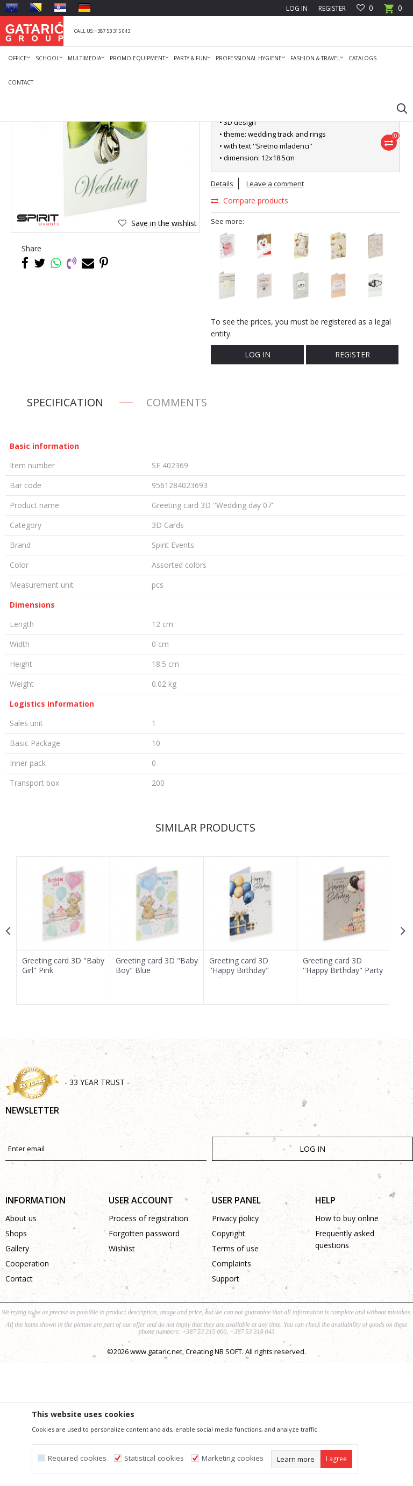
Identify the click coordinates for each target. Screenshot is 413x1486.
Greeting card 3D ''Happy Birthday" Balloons (238, 1093)
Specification (65, 525)
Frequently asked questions (344, 1362)
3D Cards (183, 128)
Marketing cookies (233, 1458)
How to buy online (347, 1341)
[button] (397, 108)
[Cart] (393, 11)
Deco (99, 128)
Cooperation (27, 1387)
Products (70, 128)
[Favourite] (365, 8)
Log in (257, 481)
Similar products (205, 950)
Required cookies (77, 1458)
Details (222, 310)
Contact (19, 1402)
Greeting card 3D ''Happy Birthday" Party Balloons (341, 1093)
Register (332, 8)
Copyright (228, 1356)
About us (21, 1341)
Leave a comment (275, 310)
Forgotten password (144, 1356)
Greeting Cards (138, 128)
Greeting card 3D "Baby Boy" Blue (144, 1088)
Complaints (231, 1387)
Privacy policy (235, 1341)
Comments (176, 525)
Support (225, 1402)
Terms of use (235, 1372)
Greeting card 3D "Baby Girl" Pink (51, 1088)
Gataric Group (27, 128)
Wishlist (122, 1372)
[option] (63, 1054)
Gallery (17, 1372)
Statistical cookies (154, 1458)
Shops (16, 1356)
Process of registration (148, 1341)
